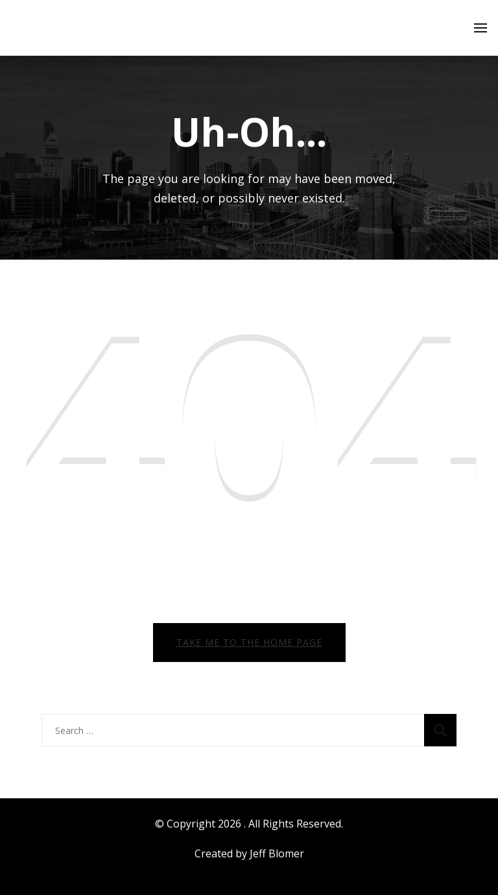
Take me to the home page (249, 642)
